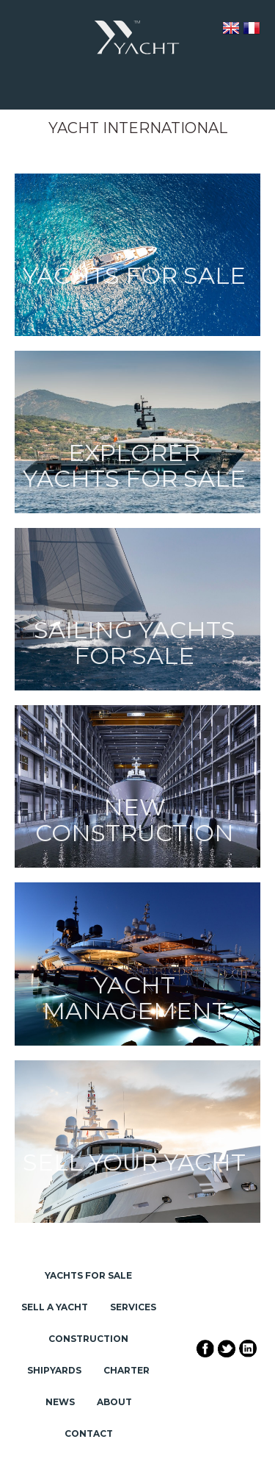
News (60, 1401)
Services (133, 1307)
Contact (89, 1433)
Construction (88, 1338)
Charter (126, 1370)
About (114, 1401)
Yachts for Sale (88, 1275)
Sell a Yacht (54, 1307)
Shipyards (54, 1370)
